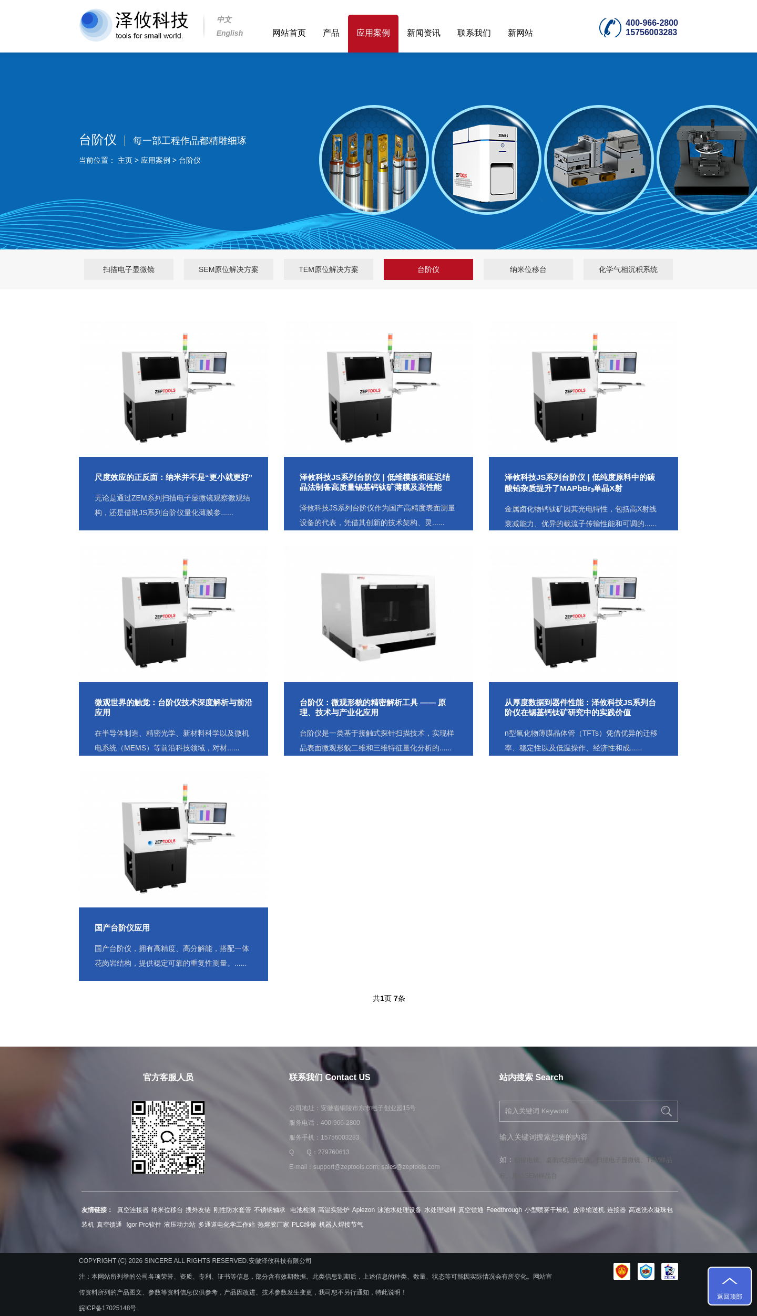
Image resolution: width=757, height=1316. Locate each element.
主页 (125, 160)
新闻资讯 (424, 32)
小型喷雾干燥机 (547, 1210)
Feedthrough (504, 1210)
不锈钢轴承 (270, 1210)
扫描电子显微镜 (129, 269)
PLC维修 (304, 1224)
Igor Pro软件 (143, 1224)
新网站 (520, 32)
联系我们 (474, 32)
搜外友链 (198, 1210)
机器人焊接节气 (341, 1224)
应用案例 (373, 32)
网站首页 (289, 32)
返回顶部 (729, 1296)
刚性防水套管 (232, 1210)
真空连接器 (133, 1210)
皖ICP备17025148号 (107, 1308)
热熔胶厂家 (273, 1224)
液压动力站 (180, 1224)
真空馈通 (471, 1210)
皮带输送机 (589, 1210)
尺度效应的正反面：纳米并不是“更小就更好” (173, 477)
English (230, 33)
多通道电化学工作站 (226, 1224)
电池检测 (302, 1210)
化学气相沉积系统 (628, 269)
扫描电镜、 (530, 1160)
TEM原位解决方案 (329, 269)
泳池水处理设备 (399, 1210)
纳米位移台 (528, 269)
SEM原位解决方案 (229, 269)
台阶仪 (190, 160)
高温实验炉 (334, 1210)
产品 (331, 32)
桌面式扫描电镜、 (571, 1160)
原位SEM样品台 (534, 1175)
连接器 (616, 1210)
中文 (224, 19)
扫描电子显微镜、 (621, 1160)
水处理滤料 (440, 1210)
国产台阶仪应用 (122, 927)
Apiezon (363, 1210)
